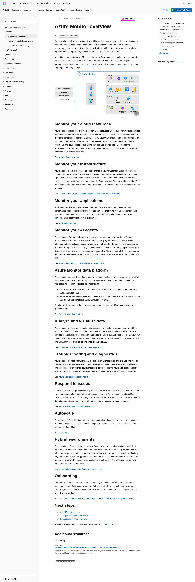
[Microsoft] (4, 3)
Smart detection (85, 406)
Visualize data (65, 347)
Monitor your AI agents (168, 33)
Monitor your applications (169, 30)
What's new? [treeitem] (12, 50)
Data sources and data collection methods (77, 499)
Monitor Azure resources (69, 157)
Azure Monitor (77, 19)
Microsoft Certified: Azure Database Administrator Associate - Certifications (86, 548)
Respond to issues (166, 46)
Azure (66, 19)
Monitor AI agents (66, 263)
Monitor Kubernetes (96, 194)
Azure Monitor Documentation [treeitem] (16, 27)
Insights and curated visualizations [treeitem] (20, 41)
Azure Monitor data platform (71, 314)
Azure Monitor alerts (67, 406)
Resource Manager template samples (116, 499)
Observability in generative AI (91, 263)
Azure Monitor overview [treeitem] (17, 36)
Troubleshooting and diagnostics (171, 43)
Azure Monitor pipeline (92, 469)
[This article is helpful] (179, 61)
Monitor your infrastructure (169, 26)
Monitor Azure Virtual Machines (72, 194)
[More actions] (138, 19)
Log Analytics (93, 347)
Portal (165, 10)
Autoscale (63, 432)
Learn (57, 19)
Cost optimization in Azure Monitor (74, 516)
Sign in (189, 3)
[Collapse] (36, 16)
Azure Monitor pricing (68, 512)
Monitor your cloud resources (171, 23)
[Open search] (183, 3)
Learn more (108, 524)
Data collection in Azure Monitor (73, 519)
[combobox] (20, 22)
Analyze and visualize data (169, 40)
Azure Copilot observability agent (73, 377)
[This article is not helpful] (182, 61)
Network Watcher (113, 194)
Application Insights (67, 223)
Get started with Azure (181, 10)
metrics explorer (79, 347)
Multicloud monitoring (68, 469)
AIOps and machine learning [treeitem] (18, 46)
